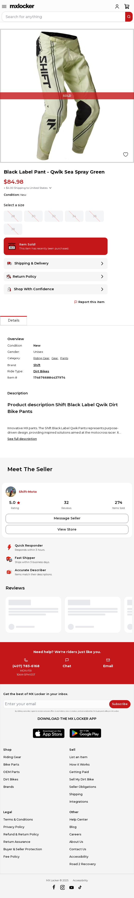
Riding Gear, (41, 358)
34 (74, 216)
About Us (76, 841)
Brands (8, 787)
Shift (36, 365)
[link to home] (22, 6)
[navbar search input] (64, 17)
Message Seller (67, 518)
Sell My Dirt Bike (81, 779)
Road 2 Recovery (82, 864)
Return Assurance (16, 841)
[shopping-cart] (127, 6)
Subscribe (120, 704)
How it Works (79, 764)
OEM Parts (11, 772)
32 (54, 216)
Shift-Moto (28, 491)
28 (13, 216)
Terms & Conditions (18, 819)
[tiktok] (80, 887)
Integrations (78, 801)
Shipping (76, 794)
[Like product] (125, 154)
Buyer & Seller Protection (22, 849)
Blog (73, 827)
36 (94, 216)
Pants (64, 358)
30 (33, 216)
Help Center (78, 819)
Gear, (55, 358)
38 (13, 229)
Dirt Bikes (41, 371)
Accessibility (78, 856)
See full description (22, 439)
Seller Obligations (82, 787)
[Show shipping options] (50, 188)
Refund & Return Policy (21, 834)
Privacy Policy (13, 827)
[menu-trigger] (4, 6)
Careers (75, 834)
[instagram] (62, 887)
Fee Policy (11, 856)
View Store (67, 529)
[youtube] (71, 887)
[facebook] (53, 887)
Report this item (89, 302)
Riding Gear (12, 757)
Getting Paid (79, 772)
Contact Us (77, 849)
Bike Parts (11, 764)
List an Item (78, 757)
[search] (129, 17)
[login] (117, 6)
